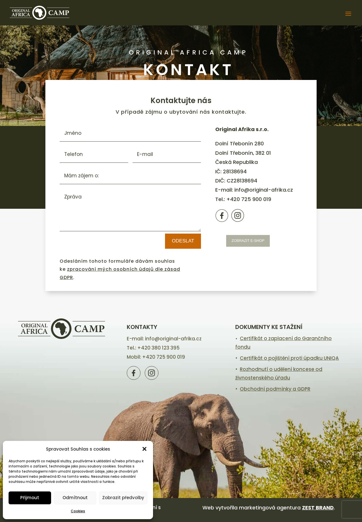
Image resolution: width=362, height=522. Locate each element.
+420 (248, 199)
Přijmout (29, 498)
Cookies (78, 511)
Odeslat (183, 241)
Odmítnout (75, 498)
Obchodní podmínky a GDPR (275, 389)
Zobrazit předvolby (123, 498)
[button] (144, 449)
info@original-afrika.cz (263, 189)
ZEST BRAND (318, 507)
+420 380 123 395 (158, 347)
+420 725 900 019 (163, 357)
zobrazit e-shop (250, 240)
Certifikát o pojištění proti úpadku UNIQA (289, 358)
